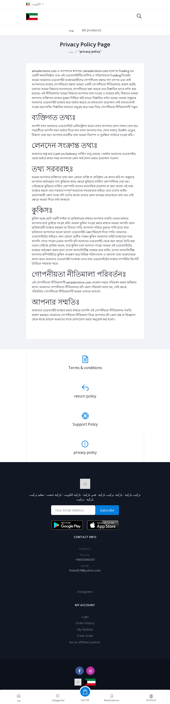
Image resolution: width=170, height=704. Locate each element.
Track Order (85, 636)
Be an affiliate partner (85, 642)
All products (91, 30)
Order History (85, 623)
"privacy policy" (90, 51)
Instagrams (85, 592)
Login (85, 617)
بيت (71, 30)
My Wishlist (85, 629)
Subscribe (107, 510)
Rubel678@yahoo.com (85, 570)
